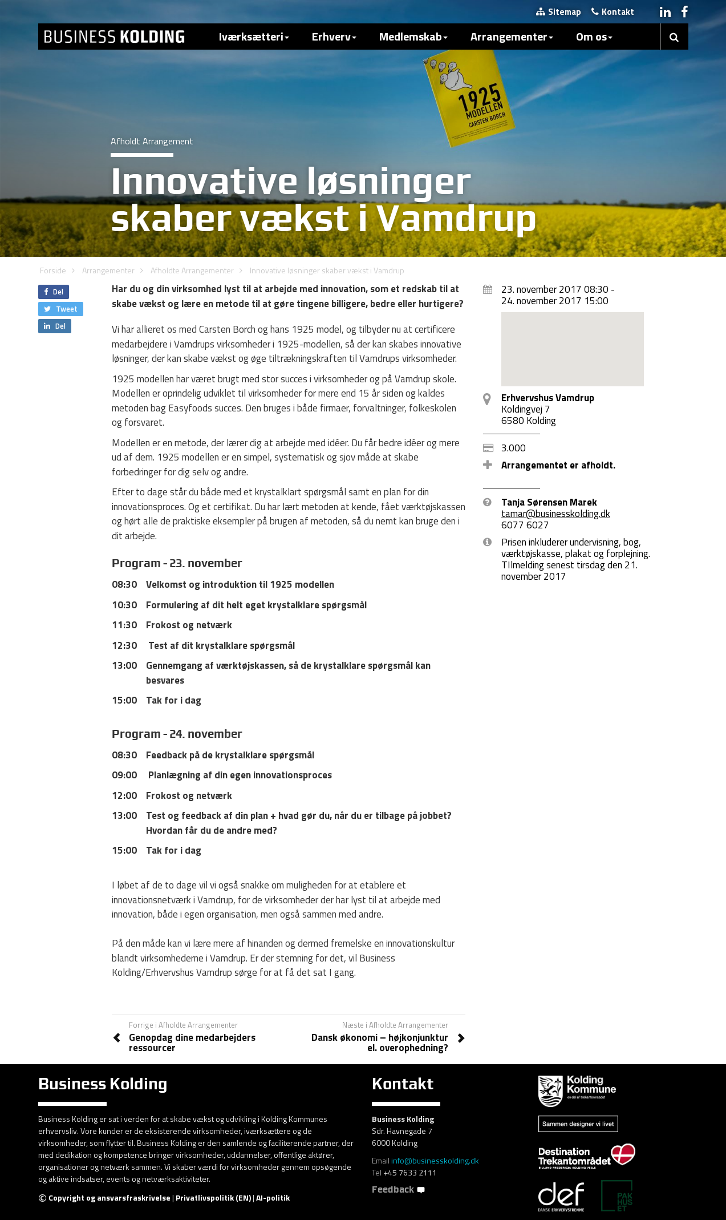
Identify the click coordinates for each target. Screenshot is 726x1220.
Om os (594, 36)
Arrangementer (512, 36)
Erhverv (334, 36)
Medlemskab (413, 36)
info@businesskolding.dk (435, 1160)
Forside (53, 270)
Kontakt (612, 11)
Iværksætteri (254, 36)
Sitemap (558, 11)
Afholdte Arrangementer (192, 270)
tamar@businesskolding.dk (555, 513)
